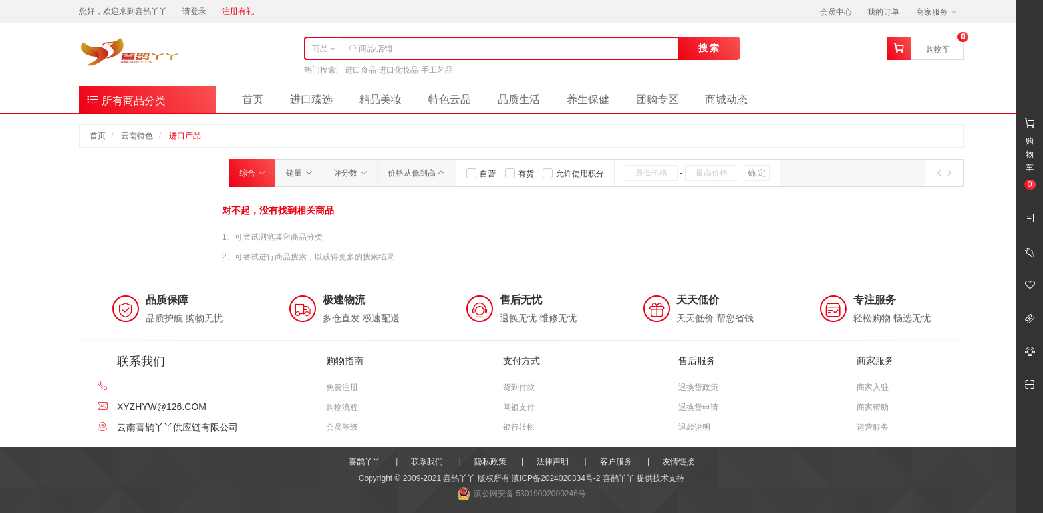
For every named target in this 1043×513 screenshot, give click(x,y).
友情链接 (678, 461)
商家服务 (936, 12)
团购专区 (657, 99)
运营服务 (873, 427)
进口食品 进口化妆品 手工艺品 (399, 70)
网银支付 (519, 407)
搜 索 (709, 48)
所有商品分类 (126, 99)
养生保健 (588, 99)
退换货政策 (698, 387)
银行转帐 (519, 427)
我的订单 (883, 12)
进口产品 (185, 135)
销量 (299, 173)
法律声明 (553, 461)
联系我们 (427, 461)
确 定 (757, 173)
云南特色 (137, 135)
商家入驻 (873, 387)
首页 (252, 99)
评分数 (350, 173)
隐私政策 (490, 461)
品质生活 (519, 99)
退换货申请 (698, 407)
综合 (252, 173)
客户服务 (616, 461)
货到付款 (519, 387)
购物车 (938, 49)
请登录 (194, 11)
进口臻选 (311, 99)
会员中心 (836, 12)
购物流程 (342, 407)
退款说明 (694, 427)
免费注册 (342, 387)
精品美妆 (380, 99)
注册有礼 (238, 11)
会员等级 (342, 427)
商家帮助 (873, 407)
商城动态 (726, 99)
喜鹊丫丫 (364, 461)
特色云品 (449, 99)
